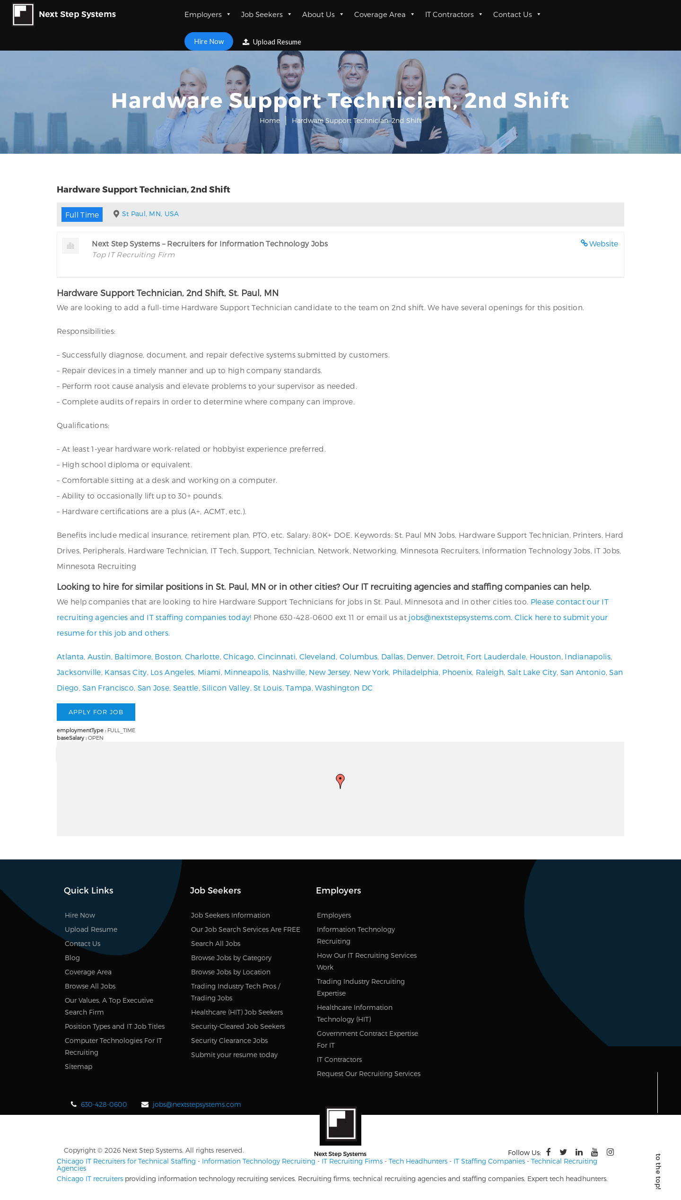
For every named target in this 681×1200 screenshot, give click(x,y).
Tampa (299, 687)
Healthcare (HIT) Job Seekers (237, 1012)
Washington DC (344, 687)
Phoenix (457, 671)
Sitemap (78, 1066)
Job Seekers (267, 14)
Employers (208, 14)
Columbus (358, 656)
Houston (545, 656)
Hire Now (209, 41)
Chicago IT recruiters (90, 1178)
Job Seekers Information (230, 915)
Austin (99, 656)
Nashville (289, 671)
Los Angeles (172, 671)
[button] (340, 781)
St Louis (267, 687)
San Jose (153, 687)
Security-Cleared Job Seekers (238, 1026)
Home (270, 120)
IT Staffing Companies (489, 1161)
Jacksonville (79, 671)
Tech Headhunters (418, 1161)
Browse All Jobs (90, 986)
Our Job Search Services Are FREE (245, 929)
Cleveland (317, 656)
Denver (420, 656)
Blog (72, 958)
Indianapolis (588, 656)
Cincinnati (277, 656)
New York (371, 671)
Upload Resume (272, 41)
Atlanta (70, 656)
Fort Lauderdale (496, 656)
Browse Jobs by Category (231, 958)
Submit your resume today (234, 1055)
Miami (209, 671)
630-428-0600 (104, 1104)
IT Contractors (454, 14)
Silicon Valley (226, 687)
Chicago (238, 656)
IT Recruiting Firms (352, 1161)
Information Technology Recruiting (258, 1161)
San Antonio (583, 671)
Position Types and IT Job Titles (115, 1026)
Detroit (450, 656)
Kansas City (126, 671)
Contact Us (517, 14)
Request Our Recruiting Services (368, 1073)
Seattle (186, 687)
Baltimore (132, 656)
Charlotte (202, 656)
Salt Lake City (532, 671)
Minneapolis (246, 671)
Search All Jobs (215, 943)
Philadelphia (416, 671)
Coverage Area (385, 14)
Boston (168, 656)
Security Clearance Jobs (229, 1040)
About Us (323, 14)
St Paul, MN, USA (150, 214)
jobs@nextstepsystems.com (460, 617)
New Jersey (329, 671)
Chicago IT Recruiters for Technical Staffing (126, 1161)
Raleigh (490, 671)
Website (604, 243)
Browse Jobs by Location (231, 972)
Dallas (392, 656)
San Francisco (108, 687)
